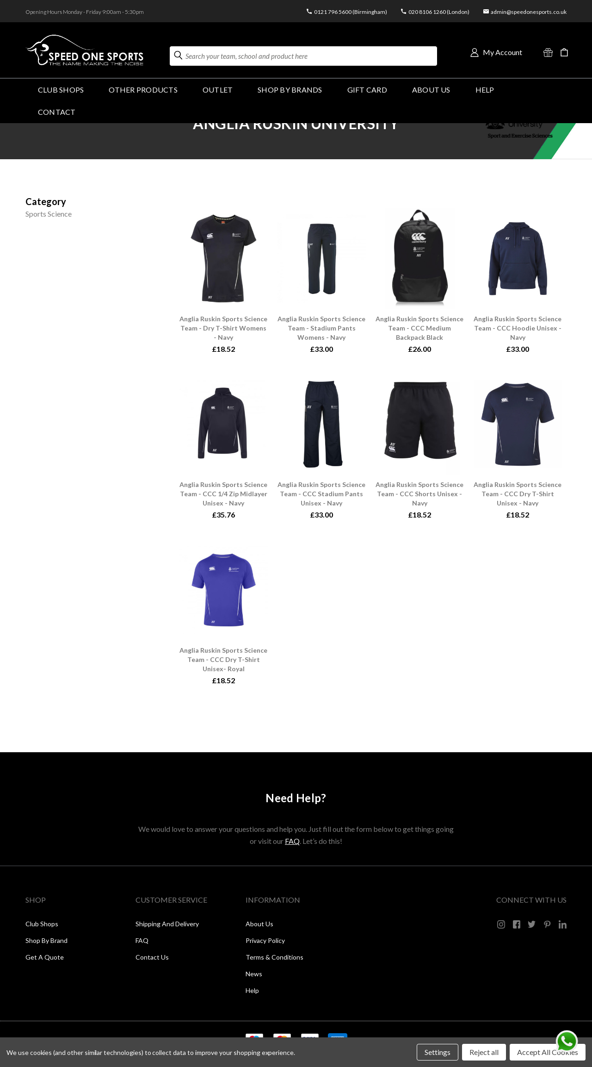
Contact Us (152, 957)
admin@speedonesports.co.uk (529, 11)
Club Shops (61, 89)
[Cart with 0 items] (564, 52)
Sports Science (48, 213)
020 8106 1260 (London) (438, 11)
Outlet (218, 89)
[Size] (45, 201)
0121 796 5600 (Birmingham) (350, 11)
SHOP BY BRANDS (290, 89)
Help (252, 990)
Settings (437, 1052)
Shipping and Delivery (167, 924)
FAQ (292, 840)
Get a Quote (44, 957)
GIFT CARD (367, 89)
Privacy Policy (265, 940)
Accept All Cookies (547, 1052)
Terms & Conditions (274, 957)
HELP (484, 89)
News (254, 974)
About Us (431, 89)
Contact (57, 111)
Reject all (484, 1052)
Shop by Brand (46, 940)
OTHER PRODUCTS (143, 89)
